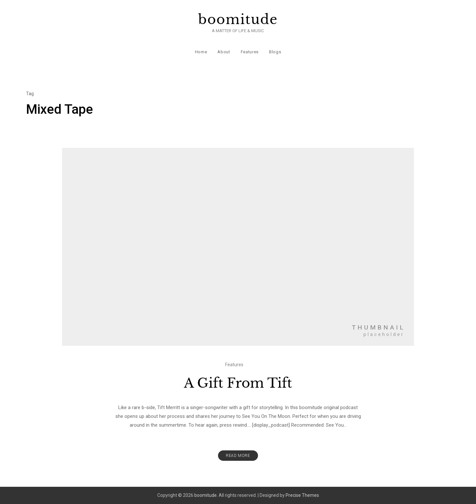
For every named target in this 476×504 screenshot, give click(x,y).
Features (250, 51)
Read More (238, 455)
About (223, 51)
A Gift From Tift (238, 383)
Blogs (275, 51)
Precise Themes (302, 495)
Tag (30, 93)
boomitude (238, 19)
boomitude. (206, 495)
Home (201, 51)
